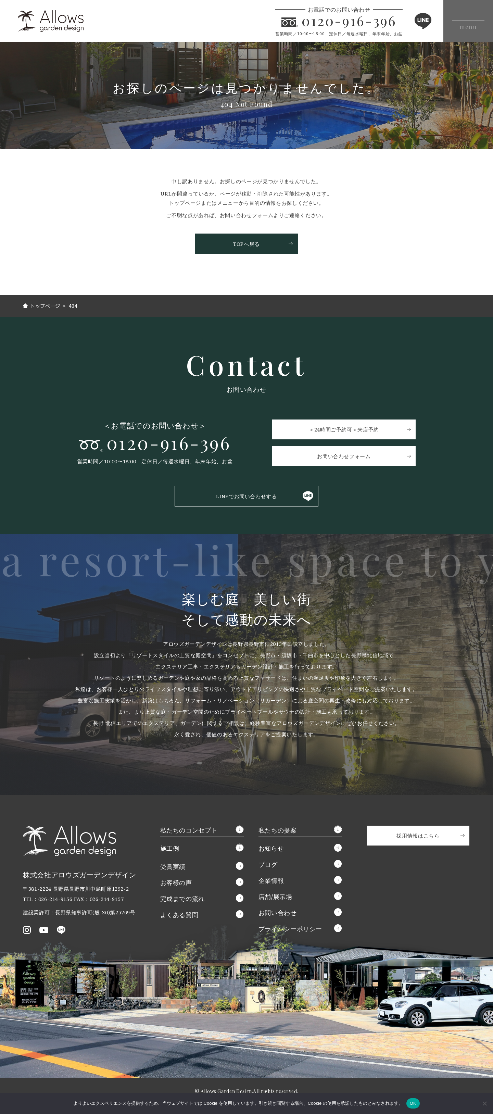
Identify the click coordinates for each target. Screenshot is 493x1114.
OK (413, 1103)
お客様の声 (176, 883)
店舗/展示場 (275, 897)
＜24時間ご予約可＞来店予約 (346, 429)
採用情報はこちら (417, 836)
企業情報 (271, 881)
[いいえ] (484, 1103)
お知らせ (271, 849)
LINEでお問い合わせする (246, 497)
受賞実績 (173, 867)
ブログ (268, 865)
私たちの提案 (277, 831)
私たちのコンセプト (189, 831)
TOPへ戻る (246, 243)
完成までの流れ (182, 900)
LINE (416, 21)
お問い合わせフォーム (346, 456)
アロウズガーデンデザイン (58, 21)
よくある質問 (179, 916)
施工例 (169, 849)
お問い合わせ (277, 914)
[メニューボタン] (465, 21)
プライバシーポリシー (290, 930)
